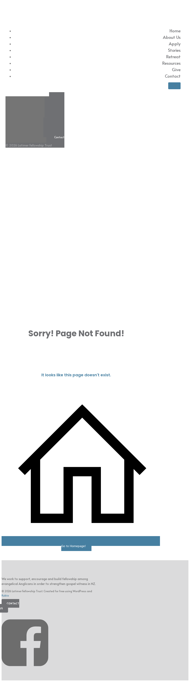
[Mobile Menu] (174, 85)
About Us (172, 37)
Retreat (173, 56)
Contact (173, 76)
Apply (175, 43)
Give (176, 69)
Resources (171, 63)
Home (175, 31)
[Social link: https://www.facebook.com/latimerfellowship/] (26, 672)
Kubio (5, 595)
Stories (174, 50)
